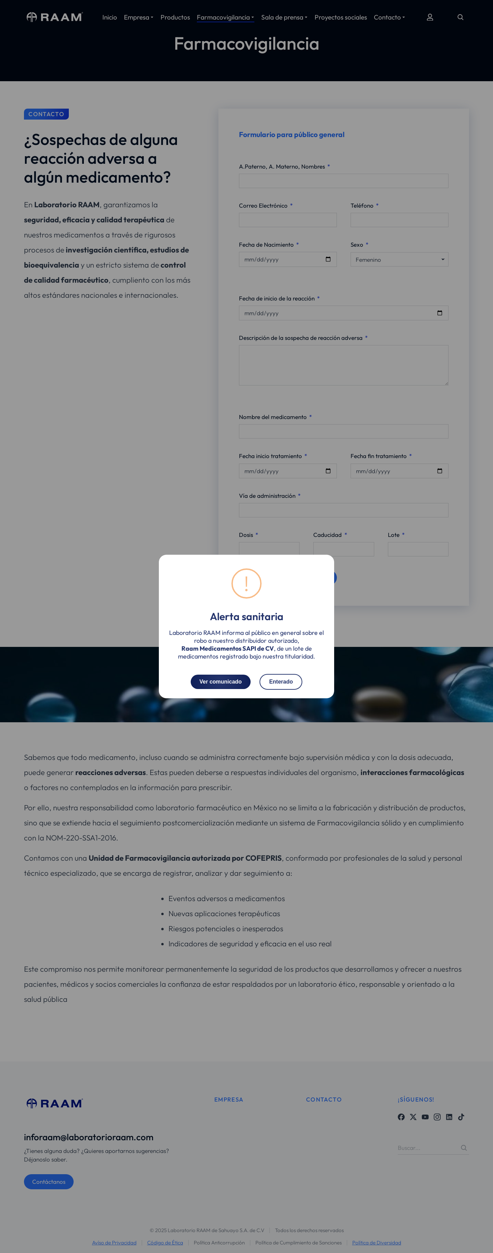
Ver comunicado (221, 682)
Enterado (281, 682)
